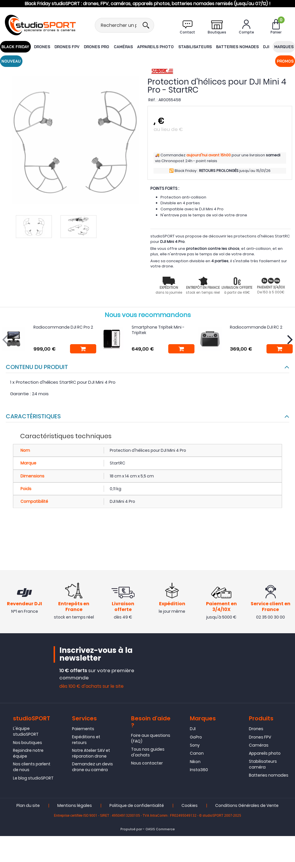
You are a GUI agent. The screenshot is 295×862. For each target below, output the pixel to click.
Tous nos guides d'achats (147, 753)
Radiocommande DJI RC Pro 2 (63, 327)
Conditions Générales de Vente (247, 806)
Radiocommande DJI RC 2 (256, 327)
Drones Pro (89, 46)
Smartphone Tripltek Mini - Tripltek (158, 330)
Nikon (195, 762)
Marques (263, 46)
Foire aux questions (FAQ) (150, 739)
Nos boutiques (27, 743)
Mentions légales (74, 806)
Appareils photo (144, 46)
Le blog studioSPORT (33, 779)
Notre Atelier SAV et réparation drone (91, 754)
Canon (197, 754)
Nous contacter (147, 764)
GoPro (196, 738)
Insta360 (199, 771)
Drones (38, 46)
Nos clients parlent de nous (31, 768)
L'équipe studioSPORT (26, 732)
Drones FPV (61, 46)
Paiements (83, 730)
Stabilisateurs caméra (263, 765)
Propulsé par (131, 830)
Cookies (189, 806)
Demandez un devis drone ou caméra (92, 768)
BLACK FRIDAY (14, 46)
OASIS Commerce (160, 830)
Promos (9, 61)
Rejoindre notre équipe (28, 754)
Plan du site (28, 806)
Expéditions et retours (86, 740)
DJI (246, 46)
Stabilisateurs (180, 46)
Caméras (114, 46)
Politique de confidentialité (136, 806)
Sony (195, 746)
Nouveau (285, 46)
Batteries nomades (220, 46)
